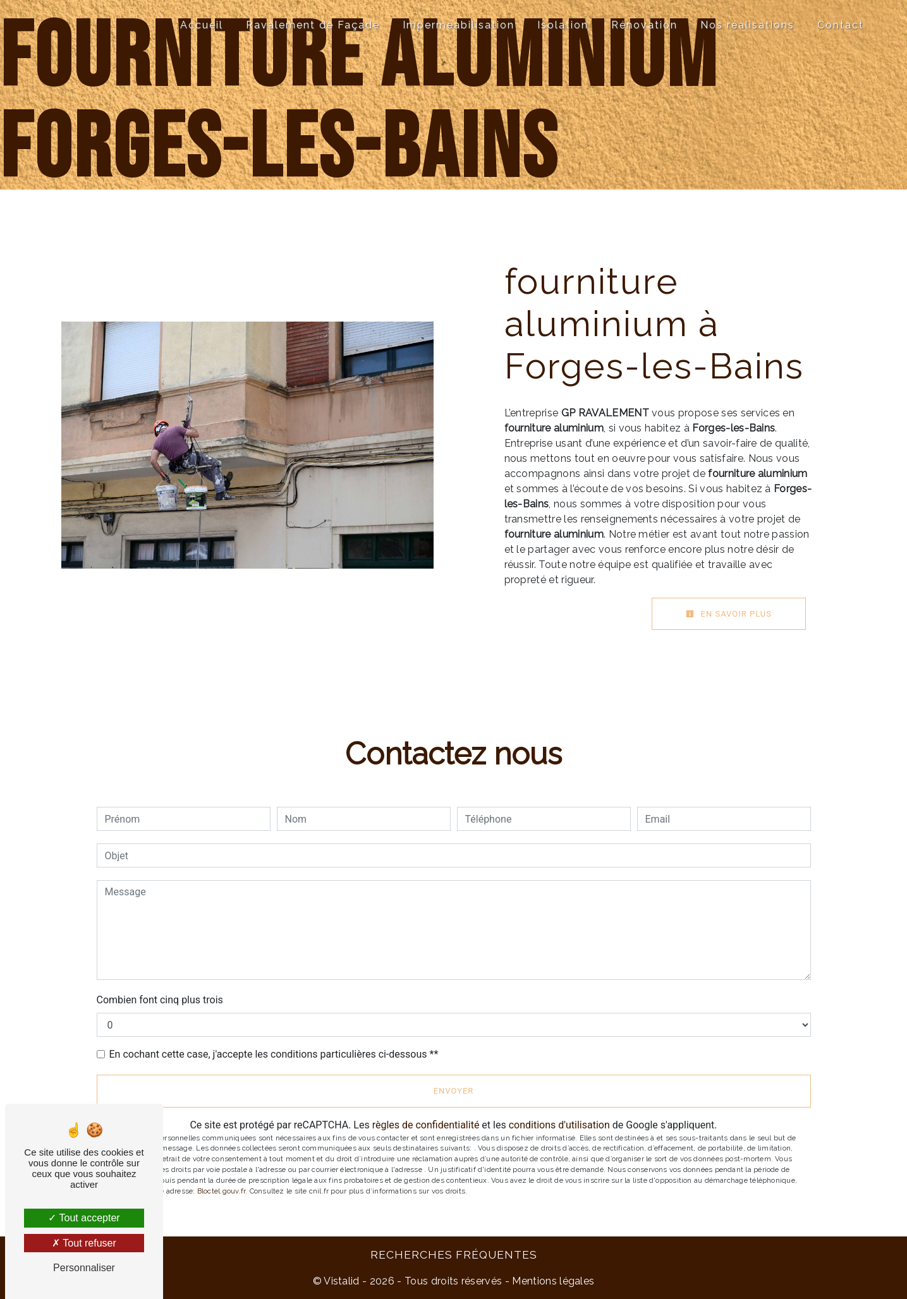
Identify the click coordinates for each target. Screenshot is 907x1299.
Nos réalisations (747, 25)
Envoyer (454, 1091)
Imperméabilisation (458, 25)
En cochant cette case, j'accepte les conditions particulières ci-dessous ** (274, 1054)
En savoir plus (729, 614)
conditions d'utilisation (559, 1125)
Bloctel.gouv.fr (221, 1191)
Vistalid (342, 1281)
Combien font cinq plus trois (160, 1000)
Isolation (562, 25)
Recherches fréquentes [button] (453, 1254)
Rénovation (644, 25)
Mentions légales (551, 1281)
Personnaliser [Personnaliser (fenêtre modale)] (84, 1267)
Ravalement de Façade (313, 25)
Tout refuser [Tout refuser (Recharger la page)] (84, 1243)
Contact (840, 25)
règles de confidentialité (426, 1125)
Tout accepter (83, 1217)
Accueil (201, 25)
